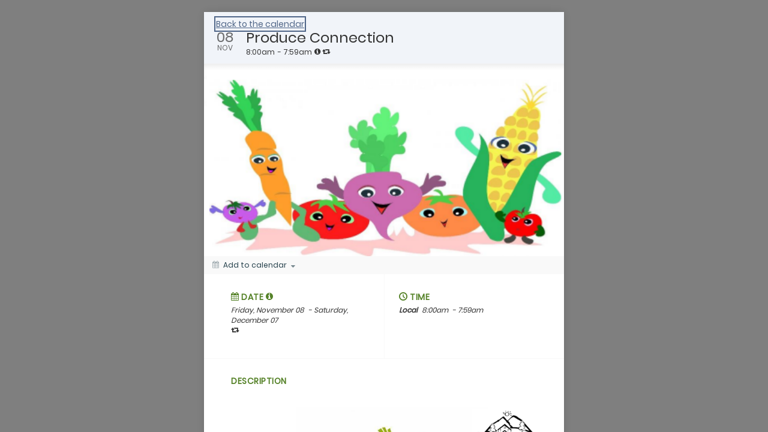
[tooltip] (317, 51)
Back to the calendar (260, 24)
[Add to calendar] (254, 265)
